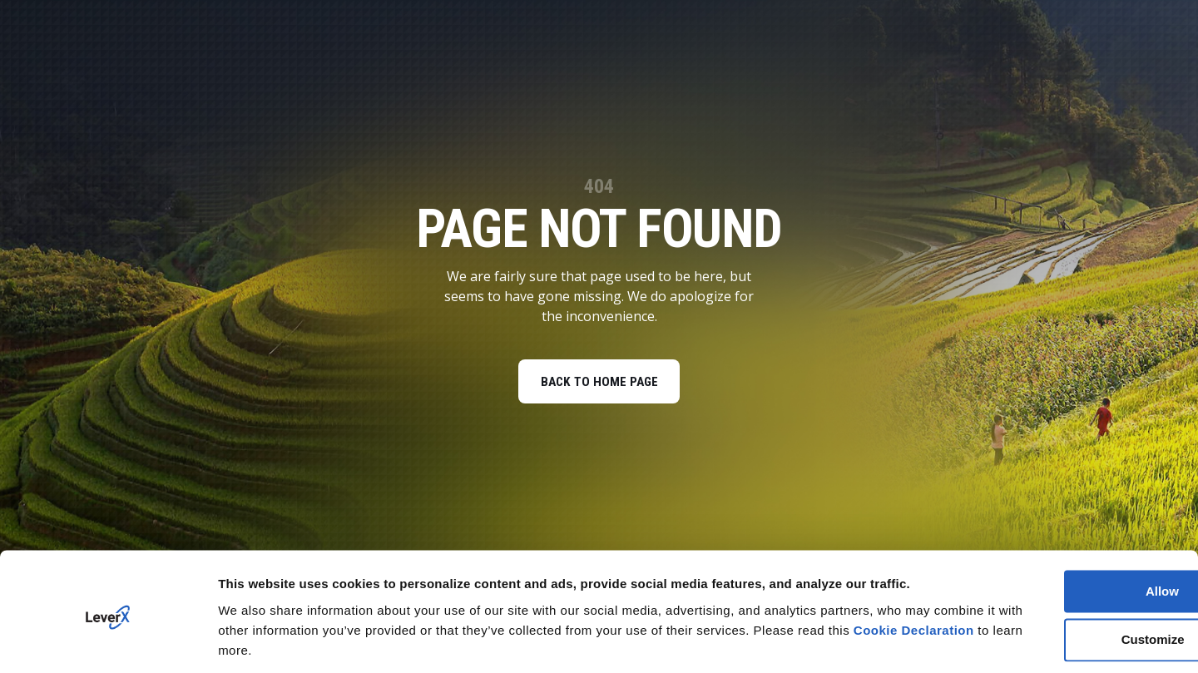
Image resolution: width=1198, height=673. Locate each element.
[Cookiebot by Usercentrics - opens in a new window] (108, 640)
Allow (1059, 535)
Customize (1059, 584)
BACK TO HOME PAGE (599, 383)
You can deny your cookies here (314, 640)
